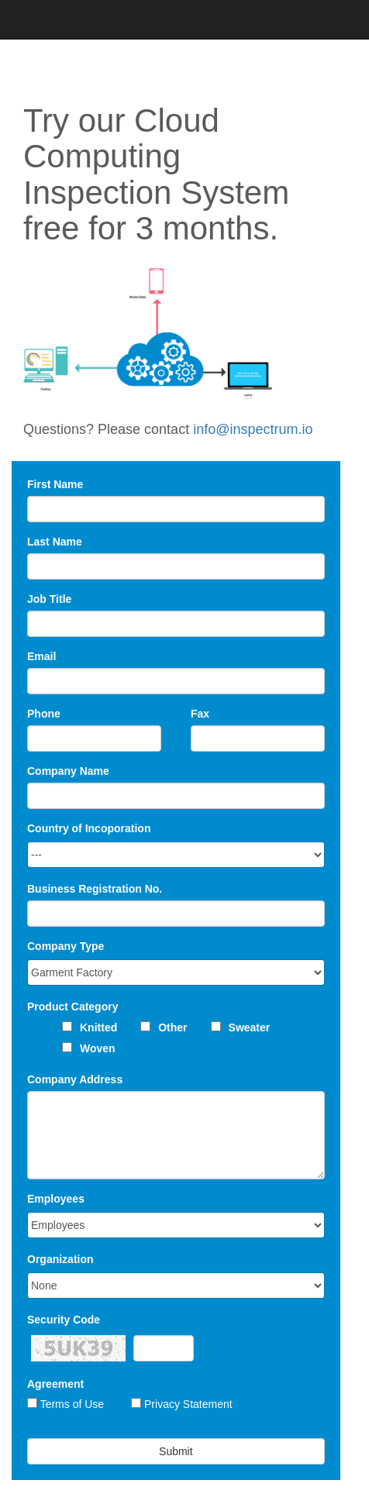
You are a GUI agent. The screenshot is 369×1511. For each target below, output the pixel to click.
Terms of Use (72, 1404)
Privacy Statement (188, 1404)
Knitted (98, 1027)
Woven (98, 1048)
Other (172, 1027)
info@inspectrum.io (252, 429)
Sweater (250, 1027)
